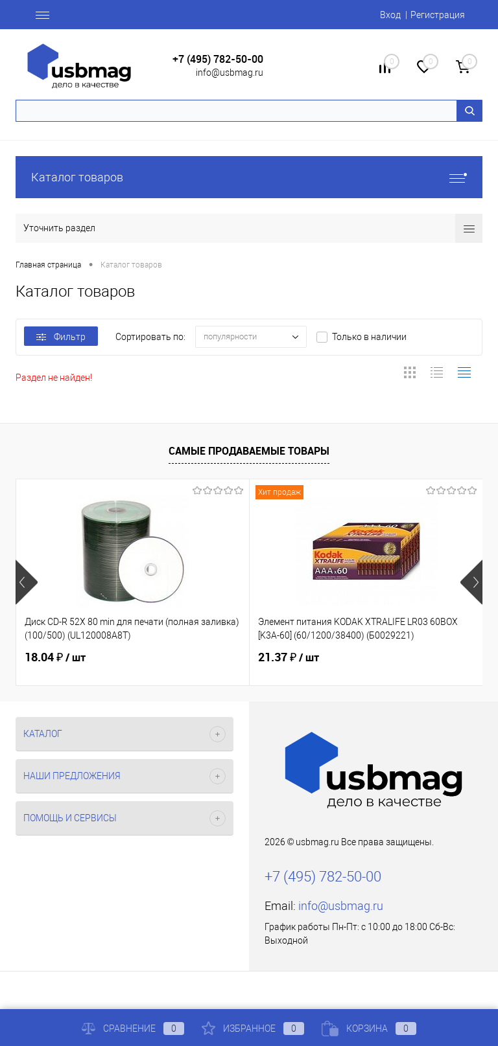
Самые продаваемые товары (249, 451)
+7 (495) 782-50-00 (217, 59)
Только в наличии (369, 337)
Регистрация (437, 15)
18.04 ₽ (55, 657)
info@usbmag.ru (229, 72)
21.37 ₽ (288, 657)
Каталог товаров (249, 177)
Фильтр (61, 337)
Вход (390, 15)
